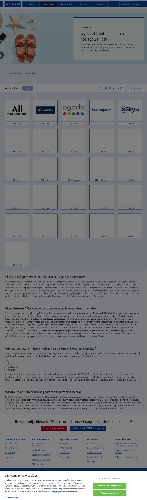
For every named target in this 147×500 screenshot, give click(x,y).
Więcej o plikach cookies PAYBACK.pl (65, 492)
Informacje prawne (12, 497)
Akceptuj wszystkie (109, 493)
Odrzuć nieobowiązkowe (109, 485)
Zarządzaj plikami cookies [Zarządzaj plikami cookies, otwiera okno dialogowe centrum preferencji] (109, 478)
